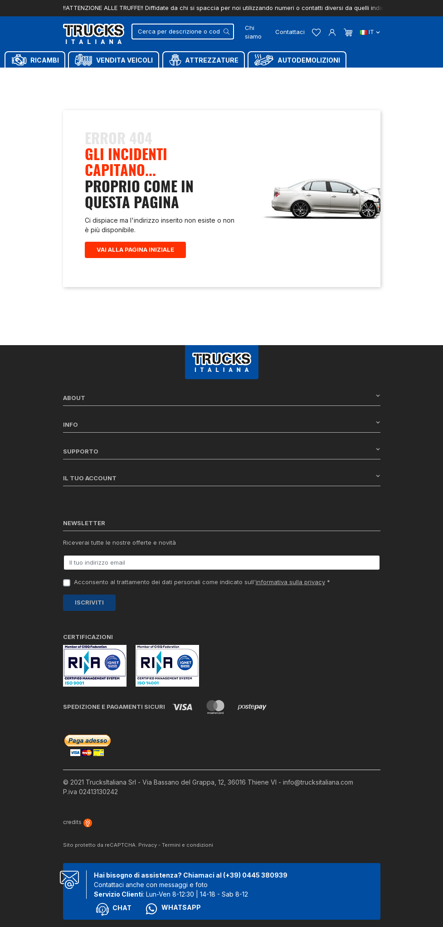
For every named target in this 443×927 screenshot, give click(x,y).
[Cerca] (182, 31)
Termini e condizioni (187, 845)
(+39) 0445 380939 (255, 875)
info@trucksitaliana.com (318, 782)
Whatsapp (173, 909)
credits (77, 822)
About (221, 397)
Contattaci (290, 31)
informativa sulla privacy (290, 581)
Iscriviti (89, 602)
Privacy (147, 845)
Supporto (221, 451)
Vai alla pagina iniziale (135, 249)
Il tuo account (221, 478)
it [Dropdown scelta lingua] (370, 31)
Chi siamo (253, 32)
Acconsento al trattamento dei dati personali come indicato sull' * (202, 581)
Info (221, 424)
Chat (113, 909)
